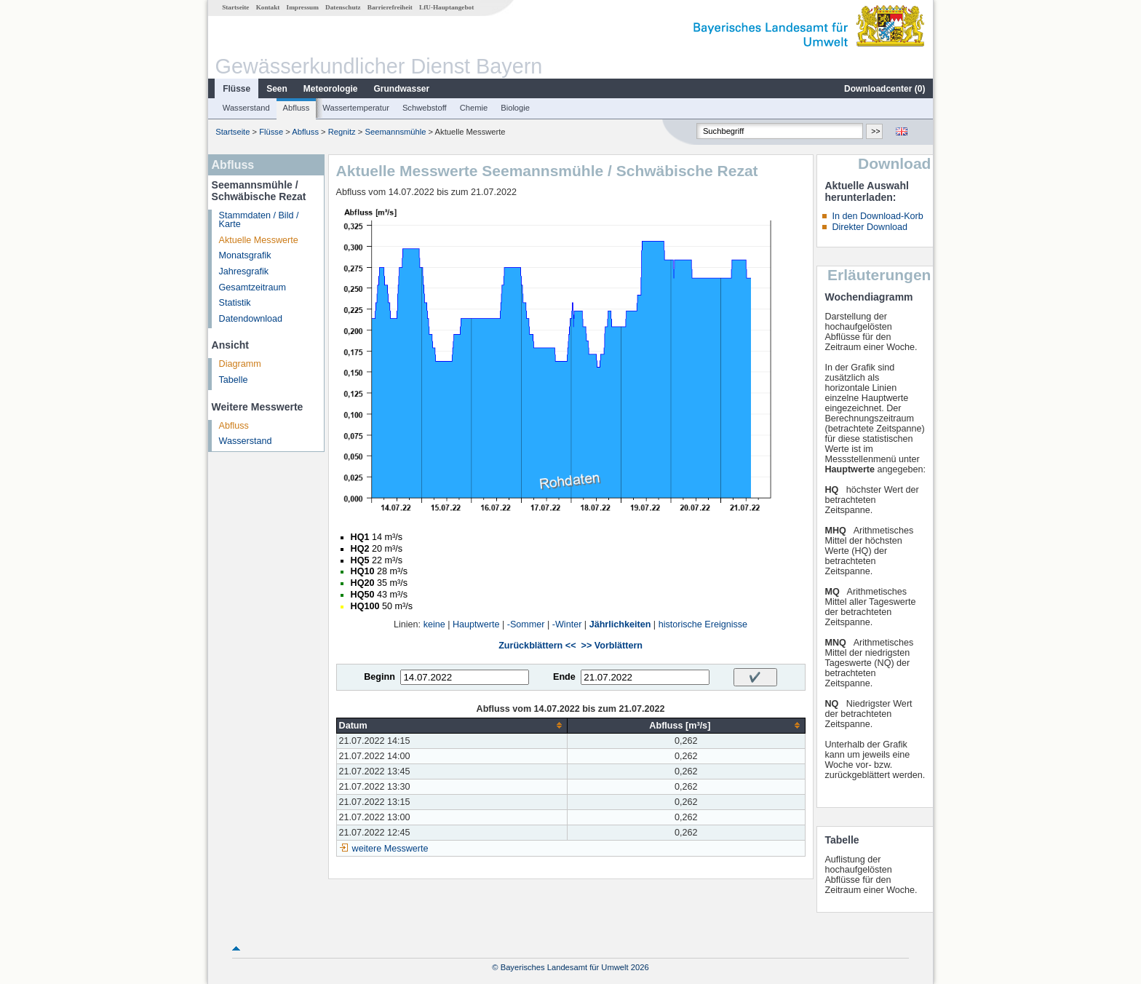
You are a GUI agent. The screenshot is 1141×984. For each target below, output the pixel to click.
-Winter (567, 624)
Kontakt (268, 7)
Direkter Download (869, 227)
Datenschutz (343, 7)
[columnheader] (452, 725)
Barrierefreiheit (390, 7)
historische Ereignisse (703, 624)
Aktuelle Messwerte (258, 240)
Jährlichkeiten (620, 624)
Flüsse (236, 89)
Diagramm (240, 364)
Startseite (235, 7)
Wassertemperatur (355, 107)
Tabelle (233, 380)
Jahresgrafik (244, 271)
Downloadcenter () (884, 89)
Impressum (303, 7)
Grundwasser (402, 89)
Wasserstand (246, 107)
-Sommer (526, 624)
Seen (276, 89)
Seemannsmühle (395, 131)
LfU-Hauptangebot (446, 7)
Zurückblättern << (537, 645)
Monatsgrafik (245, 255)
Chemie (474, 107)
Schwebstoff (424, 107)
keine (434, 624)
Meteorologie (330, 89)
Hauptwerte (476, 624)
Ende (564, 677)
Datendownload (251, 319)
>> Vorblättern (612, 645)
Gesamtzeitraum (252, 287)
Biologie (515, 107)
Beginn (379, 677)
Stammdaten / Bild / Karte (259, 220)
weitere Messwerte (390, 849)
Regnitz (342, 131)
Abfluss (296, 107)
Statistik (235, 303)
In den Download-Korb (877, 216)
